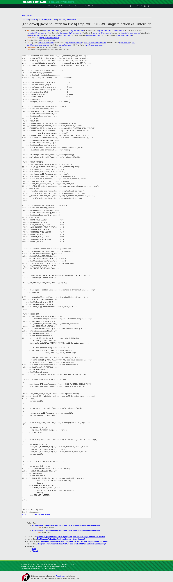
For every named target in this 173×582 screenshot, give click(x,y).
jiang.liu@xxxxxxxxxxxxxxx (130, 33)
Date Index (61, 20)
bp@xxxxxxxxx (124, 43)
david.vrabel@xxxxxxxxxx (102, 33)
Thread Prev (42, 20)
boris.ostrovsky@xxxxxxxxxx (70, 33)
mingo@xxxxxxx (65, 45)
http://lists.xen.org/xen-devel (36, 514)
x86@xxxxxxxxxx (118, 31)
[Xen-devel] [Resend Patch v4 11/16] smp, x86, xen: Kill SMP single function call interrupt (71, 537)
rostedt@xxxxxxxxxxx (124, 35)
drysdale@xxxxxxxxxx (94, 35)
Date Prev (25, 20)
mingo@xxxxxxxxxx (77, 31)
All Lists (28, 15)
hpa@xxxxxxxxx (104, 31)
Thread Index (71, 20)
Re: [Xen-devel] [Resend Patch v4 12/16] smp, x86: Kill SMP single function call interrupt (66, 525)
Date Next (33, 20)
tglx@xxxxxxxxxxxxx (50, 31)
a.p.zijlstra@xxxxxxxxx (74, 43)
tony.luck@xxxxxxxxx (46, 43)
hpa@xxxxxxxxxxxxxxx (94, 45)
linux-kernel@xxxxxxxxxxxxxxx (95, 43)
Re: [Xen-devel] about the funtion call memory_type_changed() (61, 539)
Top (23, 15)
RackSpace (60, 576)
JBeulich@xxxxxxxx (35, 35)
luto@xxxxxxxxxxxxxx (64, 35)
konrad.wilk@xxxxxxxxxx (37, 33)
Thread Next (52, 20)
